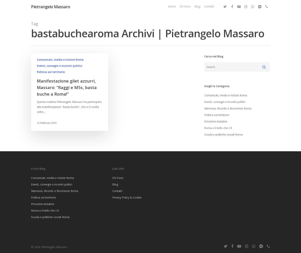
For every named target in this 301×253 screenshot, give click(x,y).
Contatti (209, 7)
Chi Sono (185, 7)
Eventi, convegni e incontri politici (59, 66)
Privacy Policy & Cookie (126, 197)
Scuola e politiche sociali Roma (223, 134)
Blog (197, 7)
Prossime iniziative (215, 121)
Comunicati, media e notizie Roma (60, 59)
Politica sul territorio (51, 72)
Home (172, 7)
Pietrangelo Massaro (50, 7)
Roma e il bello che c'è (218, 128)
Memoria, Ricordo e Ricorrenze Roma (227, 108)
